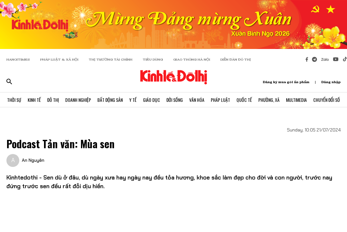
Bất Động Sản (110, 99)
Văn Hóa (196, 99)
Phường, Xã (269, 99)
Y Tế (133, 99)
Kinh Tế (34, 99)
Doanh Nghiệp (78, 99)
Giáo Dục (151, 99)
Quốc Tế (244, 99)
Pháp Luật (220, 99)
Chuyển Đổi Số (326, 99)
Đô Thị (53, 99)
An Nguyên (33, 160)
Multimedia (296, 99)
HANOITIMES (18, 59)
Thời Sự (14, 99)
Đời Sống (174, 99)
